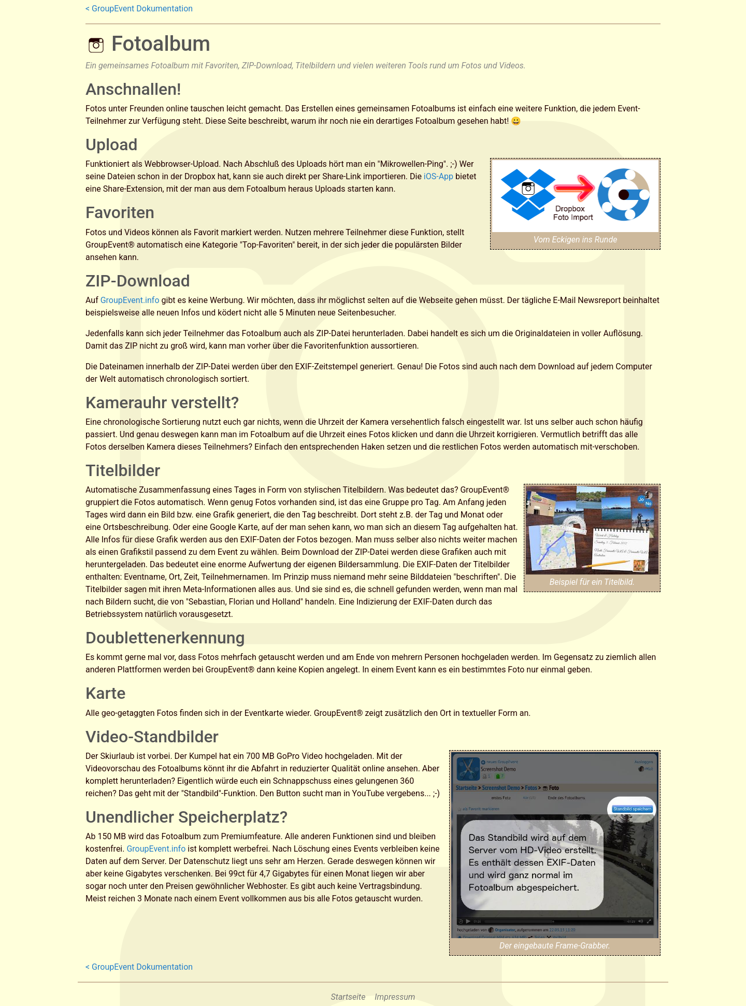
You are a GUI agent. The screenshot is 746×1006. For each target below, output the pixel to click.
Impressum (395, 997)
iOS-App (438, 176)
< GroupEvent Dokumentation (139, 8)
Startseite (348, 997)
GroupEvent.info (130, 300)
